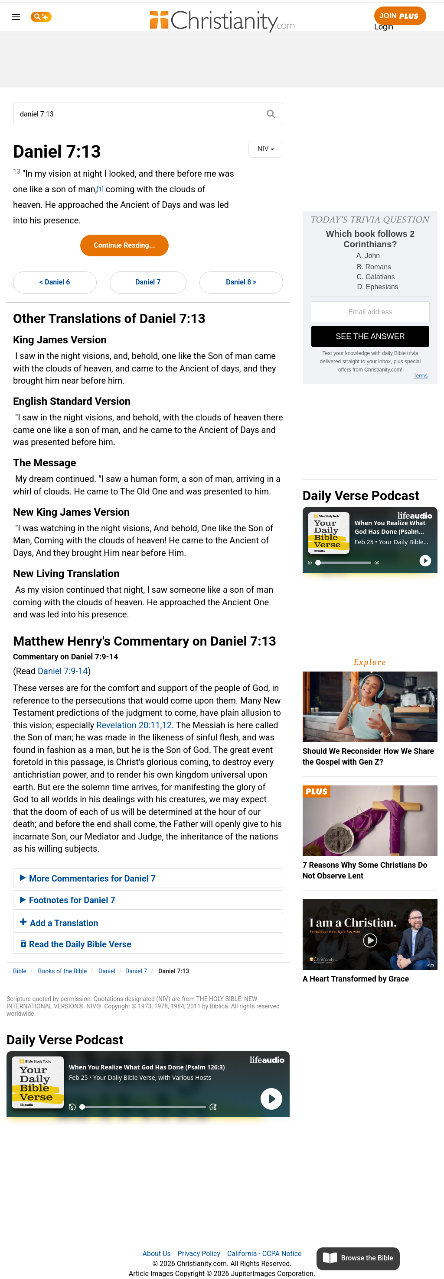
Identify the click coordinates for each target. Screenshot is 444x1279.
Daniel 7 (147, 282)
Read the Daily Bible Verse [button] (75, 944)
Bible (19, 971)
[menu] (16, 18)
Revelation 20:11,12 (134, 725)
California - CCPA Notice (264, 1254)
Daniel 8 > (241, 282)
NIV (266, 149)
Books (62, 971)
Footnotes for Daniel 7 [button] (67, 900)
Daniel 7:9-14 (63, 671)
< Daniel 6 (54, 282)
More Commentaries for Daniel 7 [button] (88, 878)
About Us (156, 1254)
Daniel (106, 971)
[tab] (148, 878)
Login (383, 27)
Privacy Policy (199, 1254)
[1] (100, 189)
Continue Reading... (124, 245)
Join (400, 16)
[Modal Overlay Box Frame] (370, 297)
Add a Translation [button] (59, 923)
